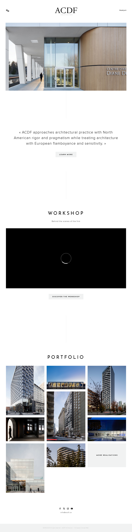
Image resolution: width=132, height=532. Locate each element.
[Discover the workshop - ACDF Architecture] (66, 296)
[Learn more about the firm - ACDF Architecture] (66, 154)
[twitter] (64, 509)
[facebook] (60, 509)
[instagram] (68, 509)
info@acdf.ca (66, 512)
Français (122, 10)
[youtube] (72, 509)
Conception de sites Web (81, 528)
